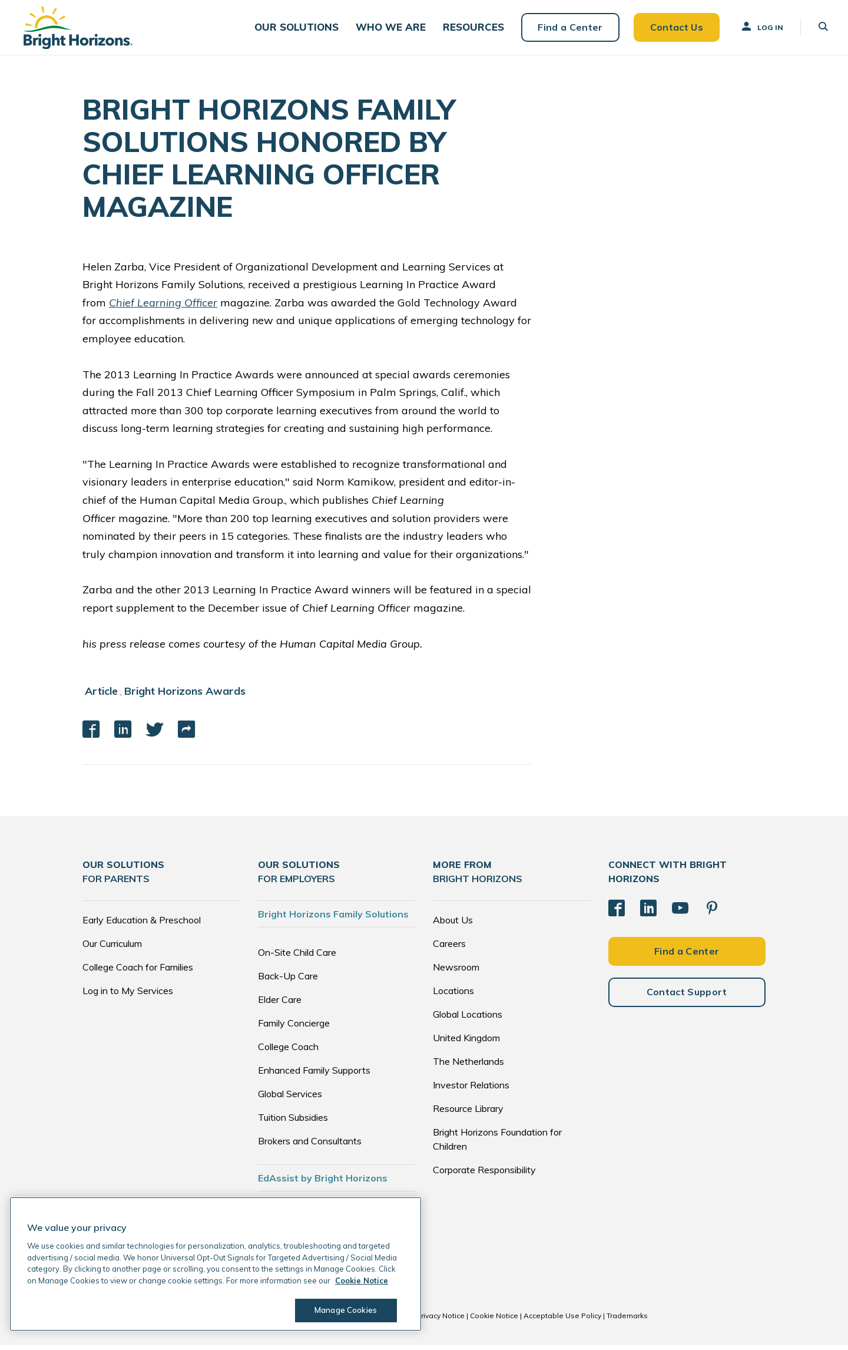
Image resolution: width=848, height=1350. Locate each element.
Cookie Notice (494, 1320)
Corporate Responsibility (484, 1174)
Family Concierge (294, 1028)
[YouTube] (680, 913)
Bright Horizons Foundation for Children (497, 1144)
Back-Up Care (288, 980)
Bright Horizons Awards (185, 695)
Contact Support (687, 996)
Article (101, 695)
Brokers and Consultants (310, 1145)
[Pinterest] (712, 913)
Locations (453, 995)
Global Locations (467, 1019)
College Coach (288, 1051)
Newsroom (456, 972)
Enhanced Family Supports (314, 1075)
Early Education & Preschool (141, 924)
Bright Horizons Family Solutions (333, 919)
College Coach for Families (137, 972)
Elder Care (280, 1004)
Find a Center (566, 29)
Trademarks (627, 1320)
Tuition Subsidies (293, 1122)
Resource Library (468, 1113)
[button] (299, 30)
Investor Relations (471, 1089)
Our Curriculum (112, 948)
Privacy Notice (440, 1320)
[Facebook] (616, 913)
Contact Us (672, 29)
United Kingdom (466, 1042)
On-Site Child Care (297, 957)
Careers (449, 948)
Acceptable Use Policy (562, 1320)
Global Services (290, 1098)
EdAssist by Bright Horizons (322, 1183)
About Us (453, 924)
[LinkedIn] (648, 913)
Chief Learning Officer (163, 307)
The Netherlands (468, 1066)
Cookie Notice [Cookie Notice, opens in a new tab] (361, 1280)
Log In (758, 29)
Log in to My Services (127, 995)
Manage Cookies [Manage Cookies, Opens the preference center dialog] (345, 1310)
